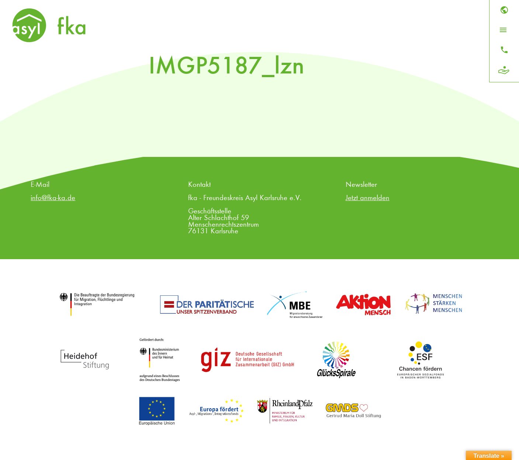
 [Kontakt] (504, 49)
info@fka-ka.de (53, 198)
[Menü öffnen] (503, 30)
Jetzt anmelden (368, 198)
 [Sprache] (504, 10)
